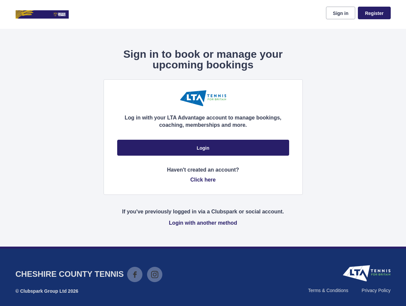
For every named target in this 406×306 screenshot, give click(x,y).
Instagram (154, 274)
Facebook (134, 274)
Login (203, 148)
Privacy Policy (376, 290)
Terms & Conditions (328, 290)
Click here (202, 180)
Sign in (341, 13)
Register (374, 13)
